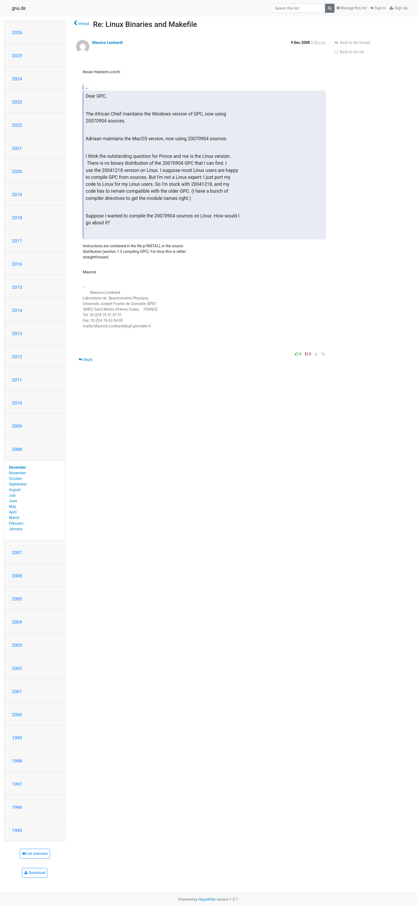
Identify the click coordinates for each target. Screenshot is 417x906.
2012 (17, 356)
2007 (17, 552)
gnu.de (19, 8)
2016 (17, 264)
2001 (17, 691)
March (14, 518)
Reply (85, 359)
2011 (17, 379)
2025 (17, 55)
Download (34, 873)
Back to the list (349, 52)
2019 (17, 194)
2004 (17, 622)
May (12, 506)
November (17, 473)
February (16, 523)
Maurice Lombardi (107, 42)
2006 (17, 575)
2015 (17, 287)
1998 (17, 761)
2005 (17, 599)
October (15, 478)
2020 (17, 171)
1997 (17, 784)
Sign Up (398, 8)
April (13, 512)
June (13, 501)
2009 (17, 426)
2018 (17, 217)
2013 (17, 333)
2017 (17, 241)
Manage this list (351, 8)
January (15, 529)
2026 (17, 32)
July (12, 495)
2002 (17, 668)
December (17, 467)
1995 (17, 830)
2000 (17, 714)
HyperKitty (207, 899)
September (18, 484)
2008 (17, 449)
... (86, 87)
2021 (17, 148)
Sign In (378, 8)
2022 (17, 125)
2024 (17, 78)
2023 (17, 102)
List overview (35, 853)
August (15, 490)
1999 (17, 737)
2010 (17, 403)
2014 (17, 310)
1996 (17, 807)
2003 (17, 645)
